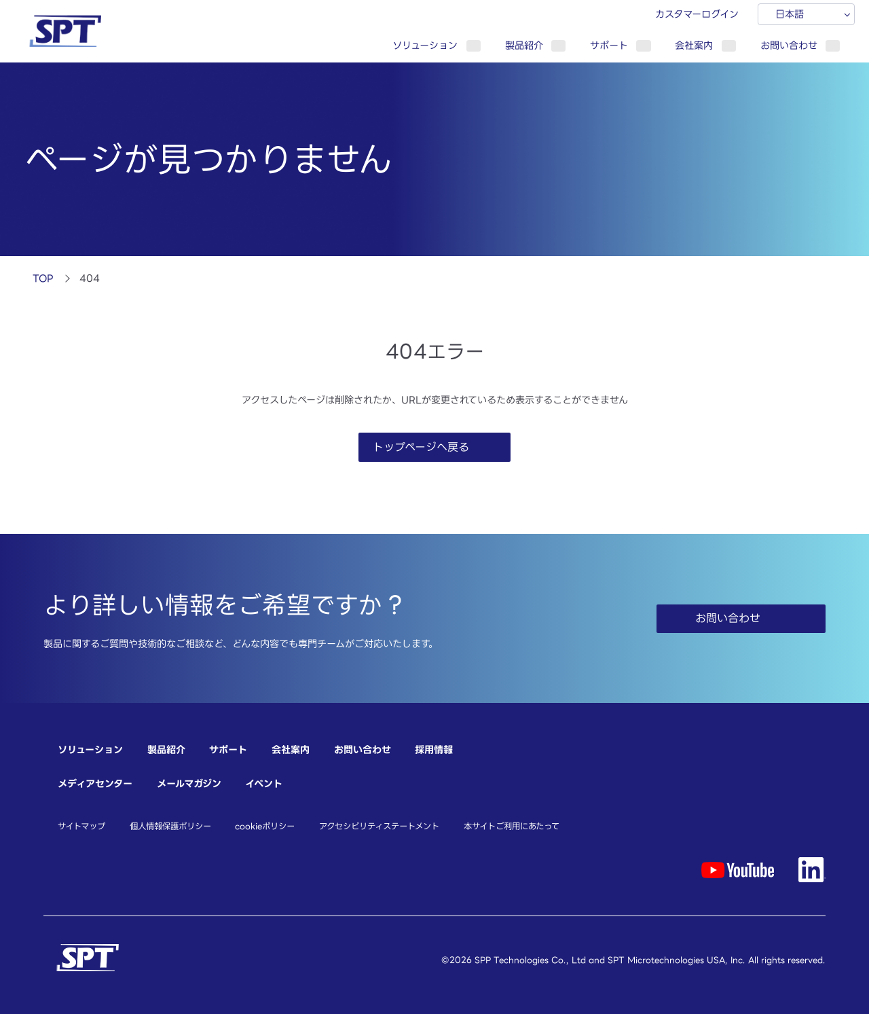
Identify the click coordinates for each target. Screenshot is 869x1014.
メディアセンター (95, 783)
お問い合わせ (788, 45)
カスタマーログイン (697, 14)
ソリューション (425, 45)
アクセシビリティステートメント (379, 826)
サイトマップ (81, 826)
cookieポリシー (265, 826)
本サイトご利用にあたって (511, 826)
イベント (263, 783)
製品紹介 (524, 45)
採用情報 (434, 749)
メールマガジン (189, 783)
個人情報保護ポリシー (170, 826)
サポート (609, 45)
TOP (43, 278)
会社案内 (694, 45)
